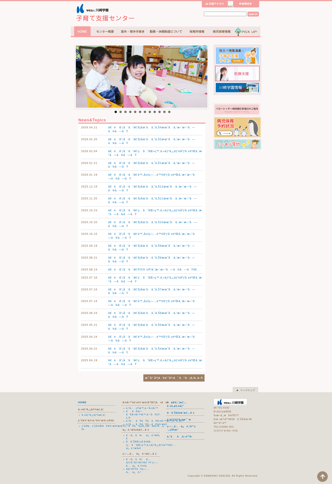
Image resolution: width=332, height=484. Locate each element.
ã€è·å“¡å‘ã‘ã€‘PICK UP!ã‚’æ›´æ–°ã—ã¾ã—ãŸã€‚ (153, 269)
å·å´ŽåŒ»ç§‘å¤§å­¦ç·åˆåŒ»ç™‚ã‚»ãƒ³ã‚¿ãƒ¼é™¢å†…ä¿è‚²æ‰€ (151, 444)
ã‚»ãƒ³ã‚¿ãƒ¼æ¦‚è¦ (95, 415)
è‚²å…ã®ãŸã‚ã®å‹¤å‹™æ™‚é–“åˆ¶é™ (156, 421)
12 (169, 112)
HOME (82, 402)
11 (164, 112)
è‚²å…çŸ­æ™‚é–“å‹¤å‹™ (142, 408)
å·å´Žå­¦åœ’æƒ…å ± (181, 412)
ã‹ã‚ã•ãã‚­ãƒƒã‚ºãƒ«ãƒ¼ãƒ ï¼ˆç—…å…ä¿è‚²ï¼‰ (142, 462)
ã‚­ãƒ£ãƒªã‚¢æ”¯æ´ (181, 419)
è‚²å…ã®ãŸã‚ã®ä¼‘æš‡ (146, 424)
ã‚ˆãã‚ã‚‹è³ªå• (181, 436)
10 (159, 112)
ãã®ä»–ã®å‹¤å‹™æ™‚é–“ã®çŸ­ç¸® (143, 414)
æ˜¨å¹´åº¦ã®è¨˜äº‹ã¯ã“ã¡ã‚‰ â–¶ (174, 377)
